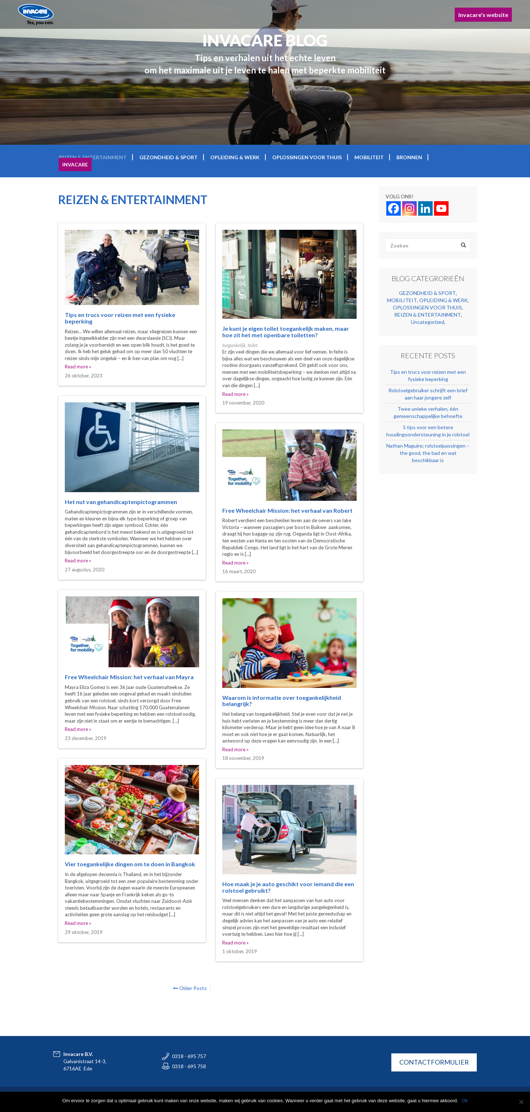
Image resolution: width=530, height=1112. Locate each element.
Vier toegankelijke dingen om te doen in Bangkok (130, 864)
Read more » (78, 366)
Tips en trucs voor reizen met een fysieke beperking (120, 318)
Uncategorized (427, 322)
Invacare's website (483, 14)
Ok (465, 1100)
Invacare (75, 164)
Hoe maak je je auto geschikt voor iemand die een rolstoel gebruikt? (288, 887)
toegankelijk (233, 345)
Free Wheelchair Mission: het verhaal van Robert (287, 510)
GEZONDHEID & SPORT (168, 157)
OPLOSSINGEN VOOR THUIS (307, 157)
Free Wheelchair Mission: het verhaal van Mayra (129, 676)
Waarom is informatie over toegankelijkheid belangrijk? (281, 700)
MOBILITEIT (369, 157)
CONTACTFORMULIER (434, 1062)
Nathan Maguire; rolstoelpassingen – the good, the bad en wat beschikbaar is (428, 453)
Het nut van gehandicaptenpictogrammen (121, 501)
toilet (252, 345)
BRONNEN (409, 157)
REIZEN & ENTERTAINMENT (93, 157)
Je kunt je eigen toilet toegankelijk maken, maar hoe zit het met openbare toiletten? (285, 331)
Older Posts (190, 988)
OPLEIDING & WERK (235, 157)
